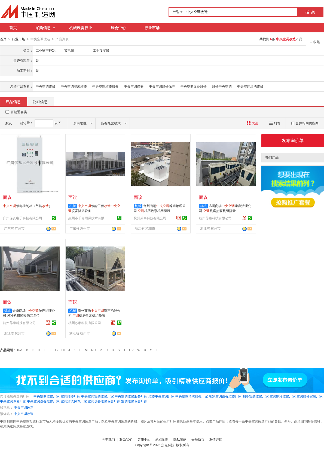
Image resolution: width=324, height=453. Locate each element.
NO (93, 350)
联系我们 (126, 439)
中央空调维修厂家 (46, 396)
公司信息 (40, 101)
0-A (19, 350)
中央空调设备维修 (194, 86)
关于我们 (108, 439)
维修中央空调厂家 (161, 396)
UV (131, 350)
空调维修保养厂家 (134, 401)
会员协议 (197, 439)
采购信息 (45, 28)
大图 (252, 123)
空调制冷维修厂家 (283, 396)
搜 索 (310, 12)
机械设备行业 (80, 28)
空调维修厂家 (70, 396)
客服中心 (144, 439)
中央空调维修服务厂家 (131, 396)
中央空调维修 (45, 86)
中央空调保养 (133, 86)
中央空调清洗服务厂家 (191, 396)
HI (63, 350)
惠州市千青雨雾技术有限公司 (88, 218)
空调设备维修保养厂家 (104, 401)
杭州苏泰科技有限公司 (150, 218)
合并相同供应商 (305, 123)
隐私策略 (180, 439)
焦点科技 (167, 445)
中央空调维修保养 (162, 86)
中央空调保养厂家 (13, 401)
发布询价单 (293, 140)
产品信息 (13, 101)
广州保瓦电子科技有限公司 (22, 218)
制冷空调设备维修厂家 (225, 396)
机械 (72, 206)
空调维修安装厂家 (310, 396)
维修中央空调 (222, 86)
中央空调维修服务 (105, 86)
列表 (274, 123)
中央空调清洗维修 (250, 86)
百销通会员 (19, 112)
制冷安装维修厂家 (256, 396)
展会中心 (118, 28)
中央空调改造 (23, 407)
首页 (13, 28)
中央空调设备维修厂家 (43, 401)
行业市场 (152, 28)
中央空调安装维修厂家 (97, 396)
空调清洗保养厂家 (74, 401)
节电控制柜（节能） (27, 206)
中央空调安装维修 (74, 86)
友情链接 (215, 439)
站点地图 (162, 439)
